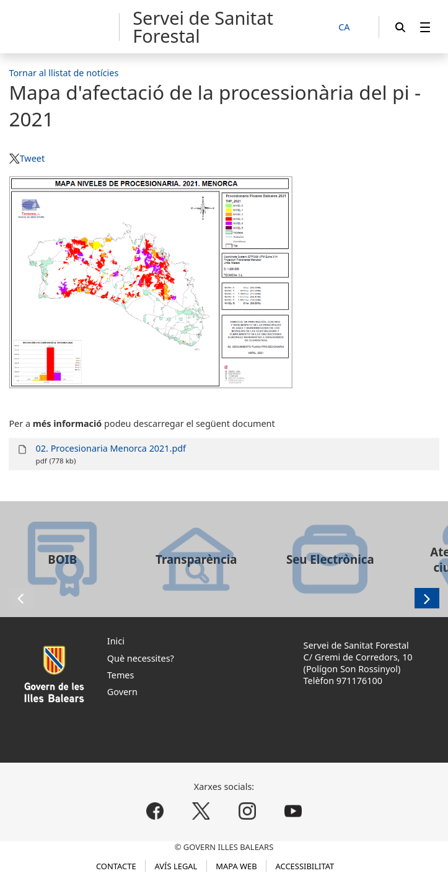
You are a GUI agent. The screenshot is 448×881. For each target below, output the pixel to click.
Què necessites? (140, 658)
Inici (116, 641)
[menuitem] (425, 27)
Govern (122, 692)
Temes (120, 675)
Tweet (32, 158)
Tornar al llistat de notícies (63, 73)
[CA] (351, 27)
